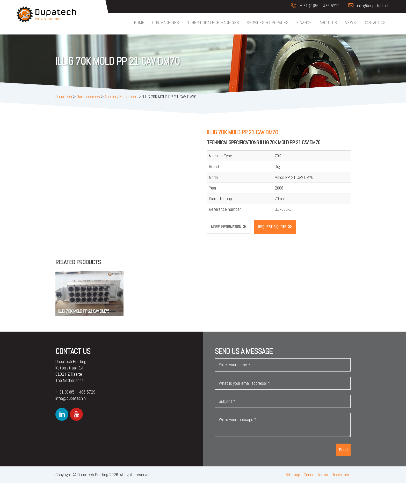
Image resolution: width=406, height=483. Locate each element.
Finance (304, 22)
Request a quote (272, 226)
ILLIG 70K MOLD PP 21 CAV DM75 (83, 311)
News (350, 22)
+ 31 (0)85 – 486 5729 (312, 6)
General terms (316, 475)
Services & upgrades (267, 22)
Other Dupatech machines (213, 22)
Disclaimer (340, 475)
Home (139, 22)
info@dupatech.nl (365, 6)
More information (226, 226)
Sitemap (293, 475)
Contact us (375, 22)
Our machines (165, 22)
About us (328, 22)
